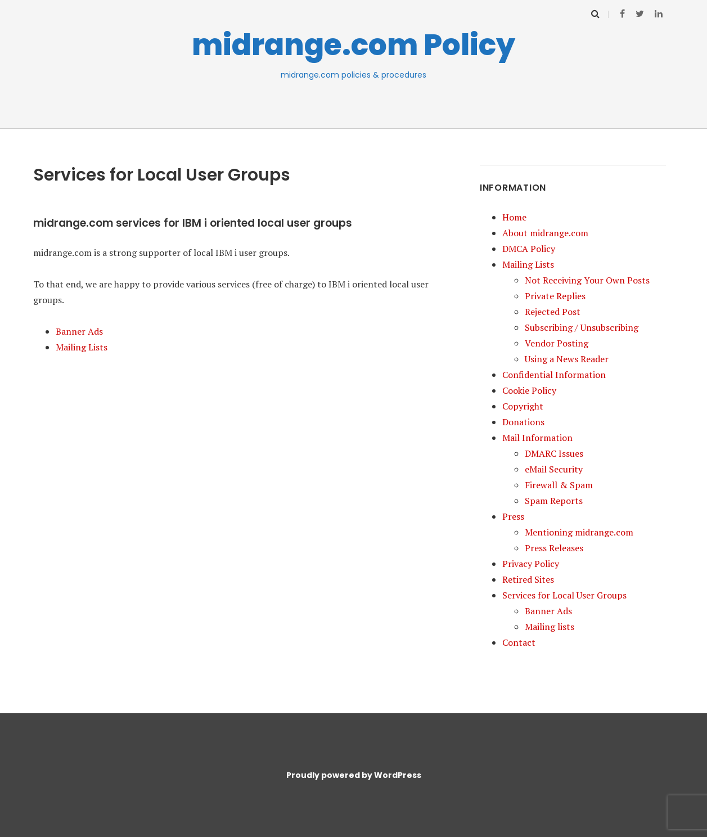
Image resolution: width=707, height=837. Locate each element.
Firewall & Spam (559, 485)
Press (513, 516)
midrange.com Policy (353, 44)
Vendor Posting (556, 343)
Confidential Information (554, 374)
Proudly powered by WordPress (353, 775)
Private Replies (555, 296)
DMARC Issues (554, 453)
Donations (523, 422)
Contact (518, 642)
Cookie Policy (529, 390)
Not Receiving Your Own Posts (587, 280)
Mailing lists (549, 626)
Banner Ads (79, 331)
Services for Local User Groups (564, 595)
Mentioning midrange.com (579, 532)
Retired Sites (528, 579)
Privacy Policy (530, 563)
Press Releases (554, 548)
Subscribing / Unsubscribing (581, 327)
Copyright (522, 406)
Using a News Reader (567, 359)
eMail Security (554, 469)
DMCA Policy (528, 248)
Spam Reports (554, 500)
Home (514, 217)
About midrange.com (545, 233)
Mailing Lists (81, 347)
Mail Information (537, 437)
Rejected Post (552, 311)
